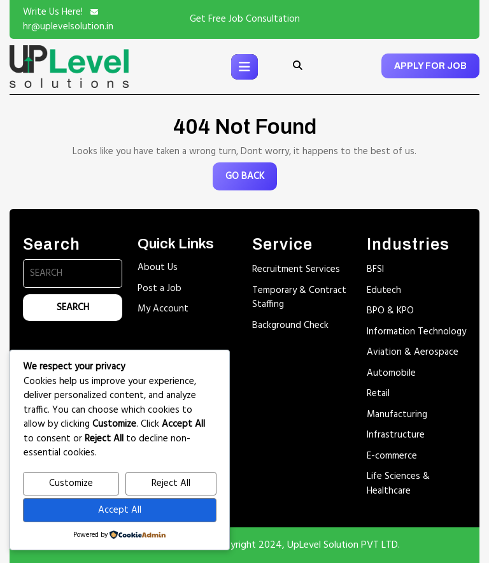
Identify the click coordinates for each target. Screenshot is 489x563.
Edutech (384, 290)
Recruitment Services (296, 269)
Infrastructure (396, 435)
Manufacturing (397, 414)
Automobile (391, 373)
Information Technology (416, 331)
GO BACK (251, 179)
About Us (158, 267)
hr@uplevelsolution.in (68, 26)
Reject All (171, 483)
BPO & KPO (390, 310)
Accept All (119, 510)
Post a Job (159, 288)
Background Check (290, 325)
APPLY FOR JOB (430, 66)
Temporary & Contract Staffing (299, 298)
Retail (378, 393)
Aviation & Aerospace (412, 352)
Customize (71, 483)
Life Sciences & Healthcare (398, 484)
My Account (163, 309)
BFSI (375, 269)
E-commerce (392, 456)
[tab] (244, 67)
